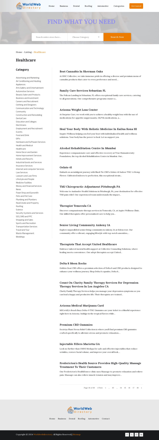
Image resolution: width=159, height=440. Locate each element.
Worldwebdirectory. (43, 434)
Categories (119, 6)
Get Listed (136, 6)
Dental (76, 6)
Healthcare (40, 52)
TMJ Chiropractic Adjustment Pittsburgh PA (90, 186)
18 (138, 388)
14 (121, 388)
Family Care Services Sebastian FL (83, 90)
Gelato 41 (66, 167)
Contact (106, 418)
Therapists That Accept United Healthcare (88, 244)
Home (52, 6)
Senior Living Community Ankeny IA (85, 225)
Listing (28, 52)
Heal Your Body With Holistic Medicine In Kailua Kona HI (98, 129)
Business (64, 6)
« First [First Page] (100, 388)
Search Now (117, 38)
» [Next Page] (141, 388)
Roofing (88, 6)
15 (125, 388)
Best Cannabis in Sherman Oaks (81, 71)
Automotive (102, 6)
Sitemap (76, 434)
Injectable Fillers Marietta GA (80, 344)
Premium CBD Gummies (76, 324)
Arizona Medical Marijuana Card (82, 305)
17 (133, 388)
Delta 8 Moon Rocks (73, 263)
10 (113, 388)
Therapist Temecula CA (75, 205)
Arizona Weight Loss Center (79, 109)
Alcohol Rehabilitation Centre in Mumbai (88, 148)
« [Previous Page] (105, 388)
